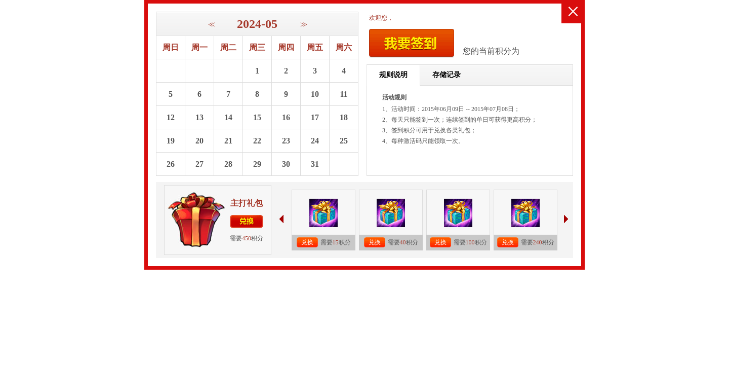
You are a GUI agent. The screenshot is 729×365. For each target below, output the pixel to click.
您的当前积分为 (491, 51)
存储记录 (446, 75)
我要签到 (411, 43)
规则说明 (393, 75)
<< (210, 24)
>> (302, 24)
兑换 (246, 221)
